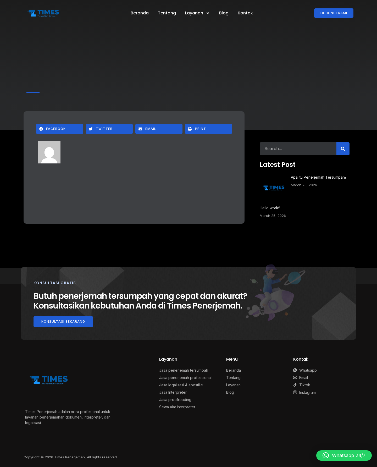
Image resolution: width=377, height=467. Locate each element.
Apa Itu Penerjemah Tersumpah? (319, 177)
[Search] (343, 148)
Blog (224, 13)
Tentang (167, 13)
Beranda (140, 13)
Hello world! (270, 208)
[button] (59, 129)
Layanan (197, 13)
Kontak (245, 13)
